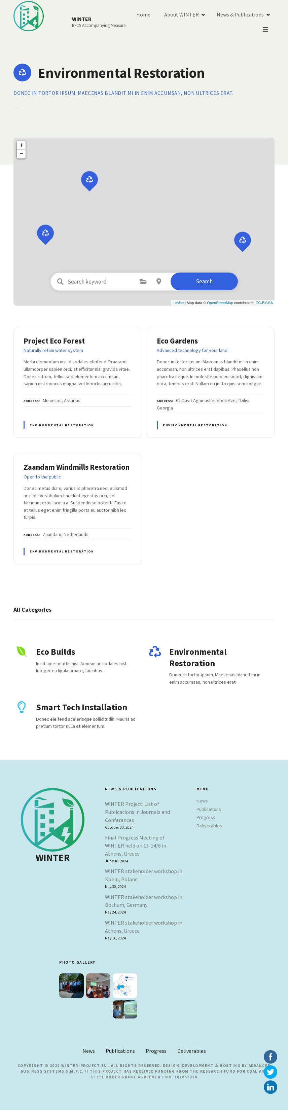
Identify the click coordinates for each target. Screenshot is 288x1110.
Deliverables (209, 826)
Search (204, 281)
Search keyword (60, 282)
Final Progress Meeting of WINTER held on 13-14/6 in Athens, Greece (135, 845)
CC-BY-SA (264, 303)
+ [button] (21, 145)
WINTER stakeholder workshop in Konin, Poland (143, 875)
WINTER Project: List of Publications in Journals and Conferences (137, 811)
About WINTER (228, 22)
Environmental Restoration (62, 425)
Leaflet (178, 303)
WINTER (82, 18)
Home (190, 22)
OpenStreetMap (220, 303)
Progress (205, 817)
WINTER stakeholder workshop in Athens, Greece (143, 926)
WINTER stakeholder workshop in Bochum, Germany (143, 901)
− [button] (21, 154)
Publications (208, 809)
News (202, 801)
